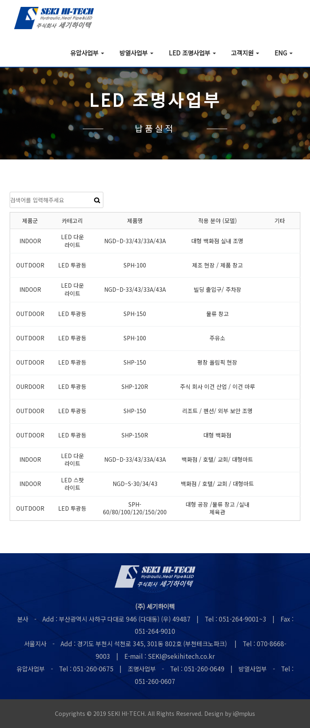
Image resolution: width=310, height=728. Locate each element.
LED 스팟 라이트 (72, 484)
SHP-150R (134, 435)
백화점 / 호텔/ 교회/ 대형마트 (217, 460)
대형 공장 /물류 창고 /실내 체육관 (217, 509)
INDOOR (30, 241)
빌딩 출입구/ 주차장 (217, 290)
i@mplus (244, 714)
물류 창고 (217, 314)
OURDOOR (30, 387)
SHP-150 (135, 363)
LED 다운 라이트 (72, 241)
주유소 (217, 338)
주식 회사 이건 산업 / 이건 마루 (217, 387)
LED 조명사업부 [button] (192, 52)
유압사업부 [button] (87, 52)
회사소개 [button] (41, 52)
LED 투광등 (72, 265)
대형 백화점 (217, 435)
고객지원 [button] (245, 52)
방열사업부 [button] (136, 52)
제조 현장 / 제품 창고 (217, 265)
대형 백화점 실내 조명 (217, 241)
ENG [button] (283, 52)
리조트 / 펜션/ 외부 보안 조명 (217, 411)
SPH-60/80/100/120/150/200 (135, 509)
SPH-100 (135, 265)
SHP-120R (134, 387)
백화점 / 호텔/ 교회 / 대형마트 (217, 484)
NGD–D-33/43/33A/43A (135, 241)
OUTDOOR (30, 265)
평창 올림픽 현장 (217, 363)
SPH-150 (135, 314)
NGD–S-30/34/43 (135, 484)
